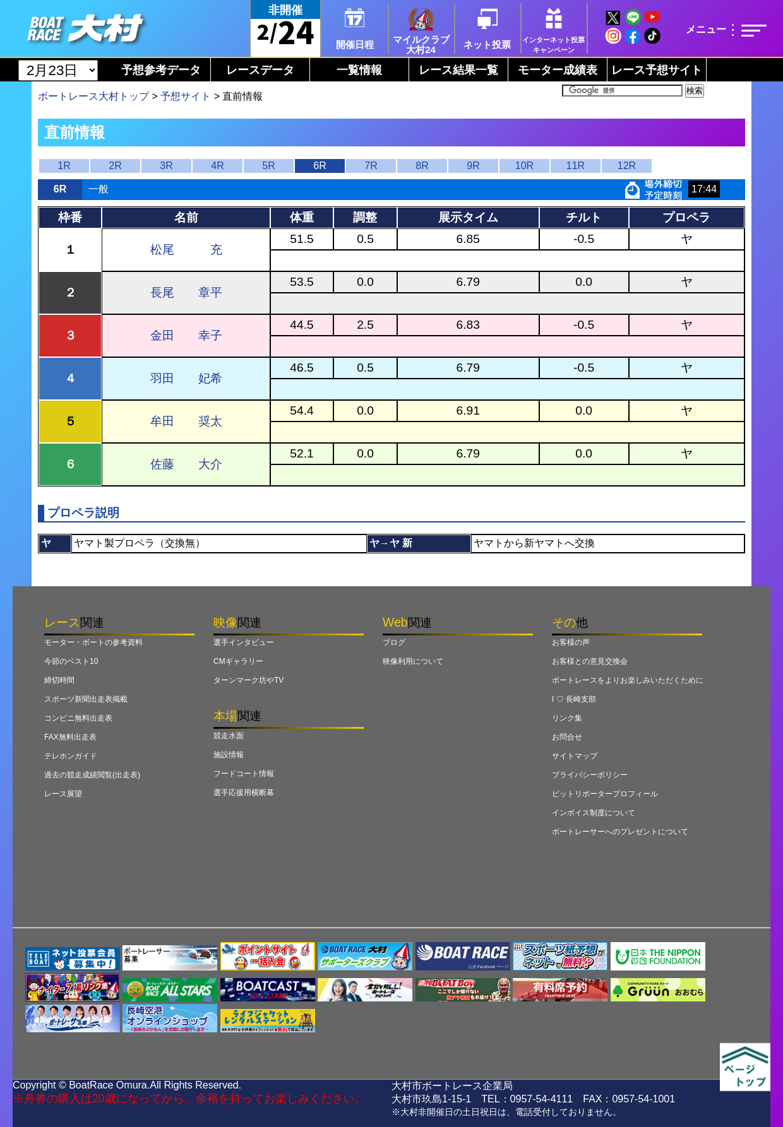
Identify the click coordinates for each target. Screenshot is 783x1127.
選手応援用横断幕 (243, 792)
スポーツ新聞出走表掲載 (86, 699)
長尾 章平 (186, 292)
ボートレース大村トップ (93, 96)
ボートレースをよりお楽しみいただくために (627, 680)
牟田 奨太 (186, 421)
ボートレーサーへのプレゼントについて (620, 831)
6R (319, 165)
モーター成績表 (557, 70)
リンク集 (567, 718)
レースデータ (260, 70)
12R (627, 165)
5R (268, 165)
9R (473, 165)
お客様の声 (571, 642)
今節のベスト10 (71, 661)
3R (166, 165)
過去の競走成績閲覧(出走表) (92, 774)
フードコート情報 (243, 773)
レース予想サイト (656, 70)
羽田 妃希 (186, 378)
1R (63, 165)
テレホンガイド (70, 756)
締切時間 (59, 680)
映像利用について (413, 661)
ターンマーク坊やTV (248, 680)
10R (524, 165)
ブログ (394, 642)
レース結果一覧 (458, 70)
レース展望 (63, 793)
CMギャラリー (238, 661)
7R (370, 165)
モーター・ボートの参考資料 (93, 642)
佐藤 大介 (186, 464)
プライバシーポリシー (590, 774)
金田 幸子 (186, 335)
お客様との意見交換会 (590, 661)
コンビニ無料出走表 (78, 718)
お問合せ (567, 737)
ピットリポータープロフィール (605, 793)
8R (421, 165)
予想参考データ (161, 70)
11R (575, 165)
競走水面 (228, 735)
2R (115, 165)
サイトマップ (574, 756)
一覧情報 (359, 70)
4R (217, 165)
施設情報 (228, 754)
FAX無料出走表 (70, 737)
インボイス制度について (593, 812)
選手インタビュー (243, 642)
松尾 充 (186, 249)
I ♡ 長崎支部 (574, 699)
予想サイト (185, 96)
